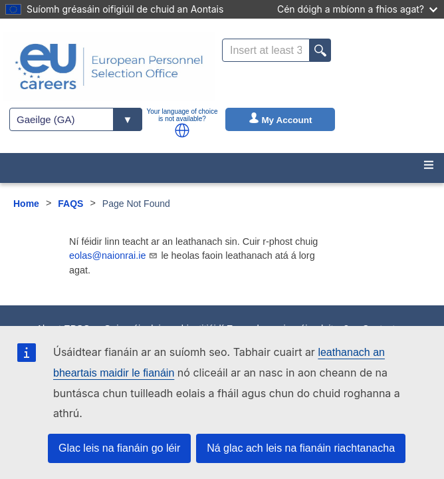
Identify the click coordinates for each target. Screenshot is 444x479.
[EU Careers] (109, 66)
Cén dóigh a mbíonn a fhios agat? (357, 9)
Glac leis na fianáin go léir (119, 448)
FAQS (70, 203)
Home (26, 203)
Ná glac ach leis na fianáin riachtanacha (301, 448)
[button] (182, 130)
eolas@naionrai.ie (113, 255)
